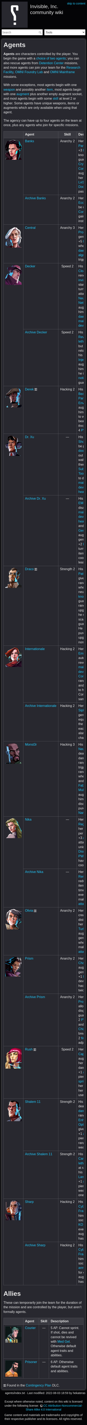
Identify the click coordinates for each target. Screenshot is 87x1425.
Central (30, 227)
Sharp (29, 1201)
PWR (82, 856)
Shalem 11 (33, 1101)
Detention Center (51, 63)
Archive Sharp (35, 1245)
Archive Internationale (41, 706)
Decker (30, 266)
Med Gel (63, 1341)
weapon (9, 89)
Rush (29, 1049)
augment (22, 94)
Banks (29, 141)
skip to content (76, 3)
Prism (29, 958)
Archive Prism (35, 997)
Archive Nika (34, 872)
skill (55, 98)
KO (80, 1224)
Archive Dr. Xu (35, 498)
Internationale (35, 649)
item (50, 89)
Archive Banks (35, 198)
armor (82, 1268)
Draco (29, 569)
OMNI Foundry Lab (29, 72)
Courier (30, 1328)
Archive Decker (36, 332)
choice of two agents (51, 58)
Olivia (29, 910)
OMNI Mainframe (62, 72)
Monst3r (31, 744)
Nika (28, 819)
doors (82, 450)
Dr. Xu (29, 437)
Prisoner (31, 1362)
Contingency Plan (38, 1385)
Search (40, 32)
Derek (29, 389)
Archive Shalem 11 (38, 1154)
